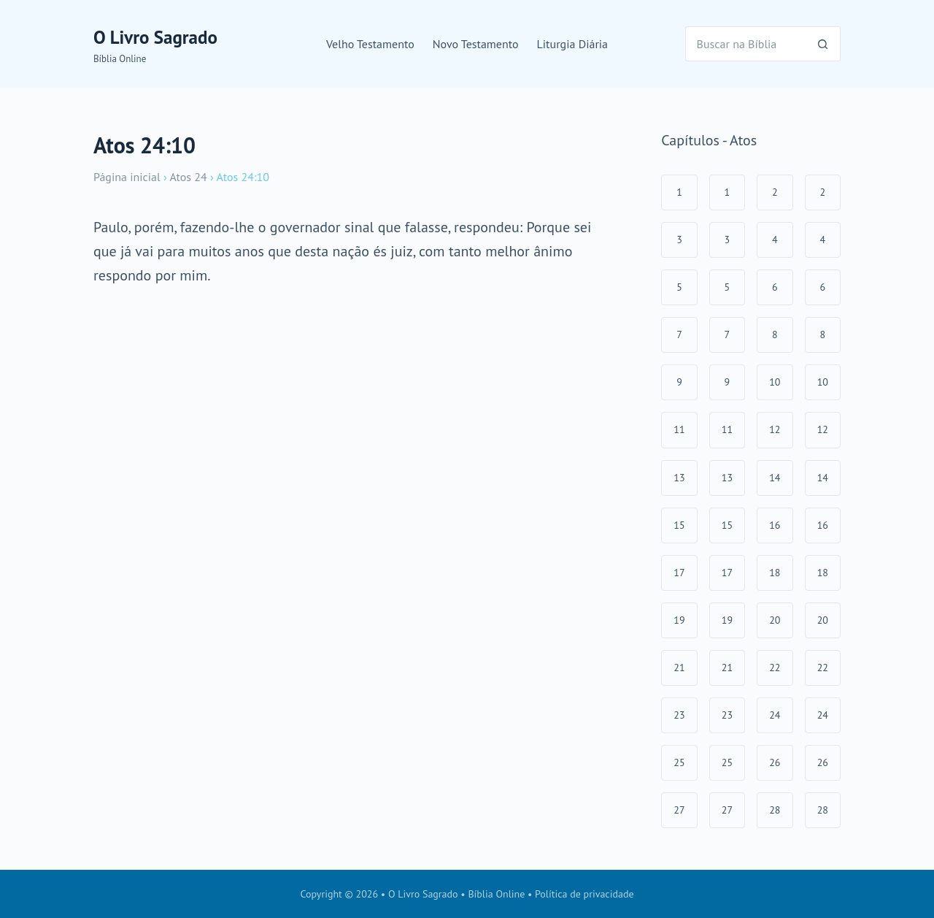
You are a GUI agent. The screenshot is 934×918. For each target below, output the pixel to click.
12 (774, 429)
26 (774, 762)
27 (679, 809)
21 (679, 667)
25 (679, 762)
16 (774, 525)
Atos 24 (188, 176)
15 (679, 525)
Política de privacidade (584, 893)
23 (679, 715)
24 (774, 715)
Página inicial (127, 176)
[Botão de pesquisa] (823, 43)
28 (774, 809)
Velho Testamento (370, 44)
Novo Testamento (476, 44)
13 (679, 477)
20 (774, 620)
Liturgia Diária (573, 44)
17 (679, 572)
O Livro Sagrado (155, 37)
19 (679, 620)
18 (774, 572)
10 (774, 382)
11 (679, 429)
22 (774, 667)
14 (774, 477)
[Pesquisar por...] (745, 43)
